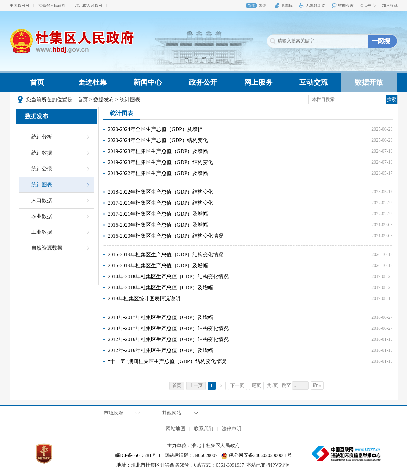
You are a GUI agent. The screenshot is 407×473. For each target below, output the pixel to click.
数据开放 (369, 82)
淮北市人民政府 (88, 5)
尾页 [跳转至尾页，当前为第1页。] (256, 385)
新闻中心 (148, 82)
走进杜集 (92, 82)
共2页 (272, 385)
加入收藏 (390, 5)
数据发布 (103, 99)
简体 (251, 5)
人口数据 (41, 200)
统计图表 (130, 99)
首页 (37, 82)
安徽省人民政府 (52, 5)
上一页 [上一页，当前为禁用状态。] (196, 385)
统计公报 (41, 168)
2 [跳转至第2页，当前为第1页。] (221, 385)
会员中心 (368, 5)
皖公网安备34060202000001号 (256, 455)
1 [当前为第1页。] (211, 385)
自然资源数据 (46, 248)
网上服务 (258, 82)
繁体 (262, 5)
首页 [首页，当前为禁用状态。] (176, 385)
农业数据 (41, 216)
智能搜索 (346, 5)
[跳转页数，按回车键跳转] (300, 385)
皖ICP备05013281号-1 (138, 455)
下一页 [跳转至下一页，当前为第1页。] (237, 385)
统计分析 (41, 137)
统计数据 (41, 153)
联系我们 (203, 428)
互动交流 (313, 82)
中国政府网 (19, 5)
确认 (317, 385)
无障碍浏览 (315, 5)
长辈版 (287, 5)
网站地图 (175, 428)
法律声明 (231, 428)
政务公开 (203, 82)
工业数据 (41, 232)
